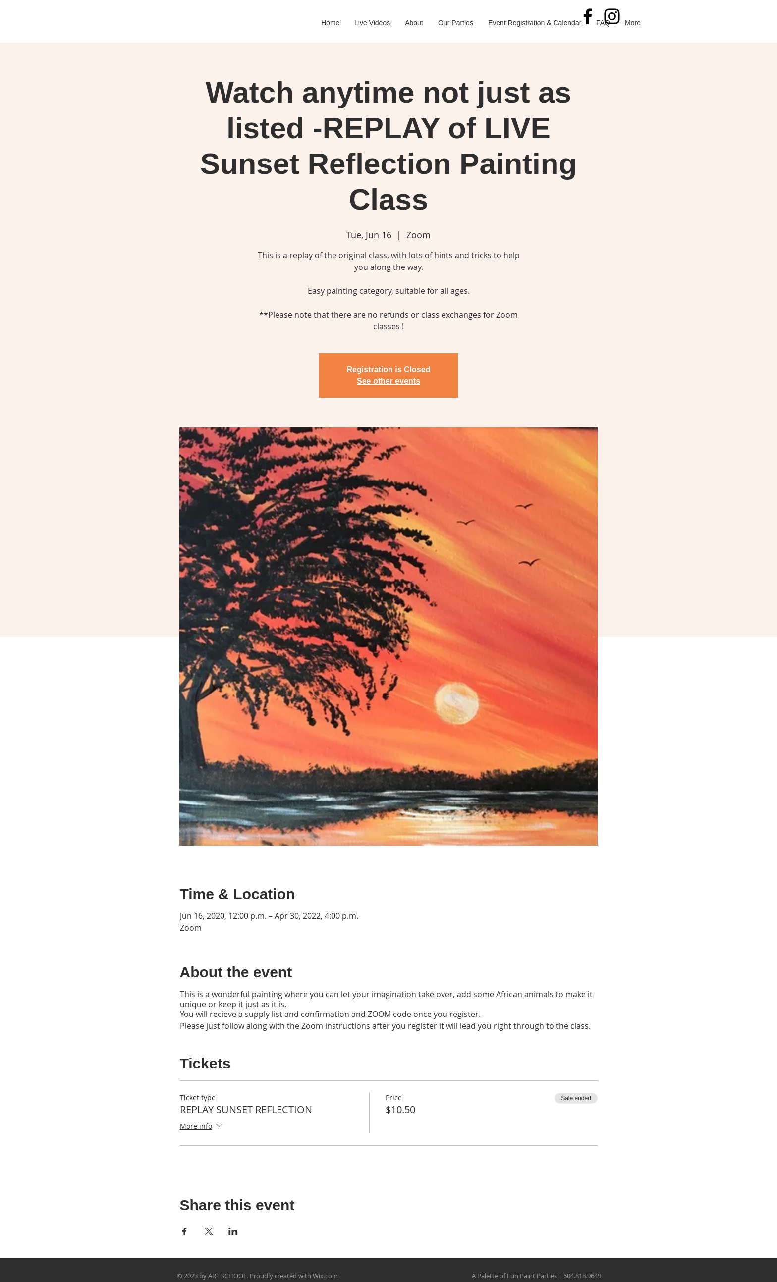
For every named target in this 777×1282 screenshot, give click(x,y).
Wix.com (325, 1275)
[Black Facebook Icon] (587, 16)
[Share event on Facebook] (184, 1231)
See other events (388, 381)
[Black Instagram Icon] (612, 16)
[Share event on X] (209, 1231)
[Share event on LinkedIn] (233, 1231)
